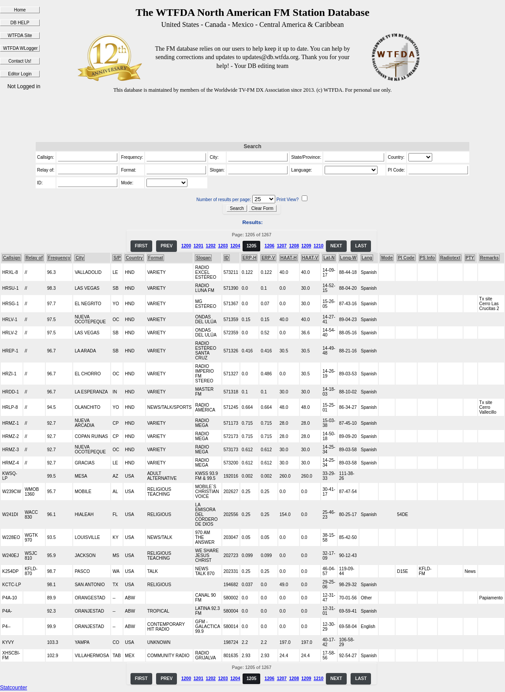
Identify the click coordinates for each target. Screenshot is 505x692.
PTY (470, 257)
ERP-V (268, 257)
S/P (116, 257)
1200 (186, 245)
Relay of (34, 257)
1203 (223, 245)
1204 (235, 245)
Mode (387, 257)
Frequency (59, 257)
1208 (294, 245)
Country (134, 257)
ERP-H (249, 257)
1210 (318, 245)
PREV (166, 245)
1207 (282, 245)
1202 (211, 245)
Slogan (203, 257)
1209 (306, 245)
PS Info (427, 257)
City (79, 257)
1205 (251, 245)
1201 (198, 245)
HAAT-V (310, 257)
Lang (367, 257)
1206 (269, 245)
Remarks (489, 257)
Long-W (348, 257)
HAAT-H (289, 257)
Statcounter (13, 688)
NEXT (336, 245)
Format (155, 257)
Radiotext (450, 257)
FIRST (141, 245)
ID (226, 257)
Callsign (11, 257)
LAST (361, 245)
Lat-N (329, 257)
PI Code (406, 257)
